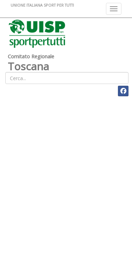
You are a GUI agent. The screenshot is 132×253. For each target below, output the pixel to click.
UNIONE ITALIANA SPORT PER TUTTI (42, 5)
